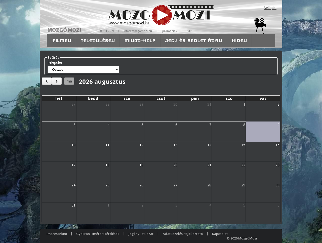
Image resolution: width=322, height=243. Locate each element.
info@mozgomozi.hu (138, 31)
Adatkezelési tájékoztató (183, 233)
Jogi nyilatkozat (141, 233)
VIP (189, 31)
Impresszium (57, 233)
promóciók (169, 31)
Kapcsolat (220, 233)
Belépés (270, 7)
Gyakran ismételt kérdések (97, 233)
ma (69, 81)
